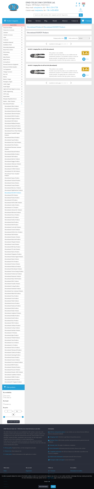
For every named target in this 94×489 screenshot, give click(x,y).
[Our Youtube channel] (79, 3)
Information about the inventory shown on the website (66, 448)
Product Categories (12, 21)
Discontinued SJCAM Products (12, 171)
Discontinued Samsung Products (12, 355)
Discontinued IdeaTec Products (12, 159)
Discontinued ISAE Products (12, 217)
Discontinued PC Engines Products (13, 382)
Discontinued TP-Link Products (12, 249)
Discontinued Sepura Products (12, 178)
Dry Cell (5, 74)
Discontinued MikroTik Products (13, 293)
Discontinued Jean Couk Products (13, 142)
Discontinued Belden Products (12, 154)
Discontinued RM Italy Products (12, 247)
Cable (4, 37)
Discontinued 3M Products (11, 156)
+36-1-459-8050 (52, 10)
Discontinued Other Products (12, 106)
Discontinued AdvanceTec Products (13, 210)
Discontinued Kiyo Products (11, 320)
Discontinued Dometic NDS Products (14, 372)
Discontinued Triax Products (12, 296)
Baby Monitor (6, 57)
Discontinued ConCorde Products (13, 227)
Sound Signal (6, 86)
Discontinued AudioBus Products (13, 374)
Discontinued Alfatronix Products (13, 164)
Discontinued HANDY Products (13, 192)
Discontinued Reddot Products (12, 315)
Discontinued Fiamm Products (12, 197)
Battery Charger (7, 79)
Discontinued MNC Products (12, 281)
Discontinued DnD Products (11, 224)
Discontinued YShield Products (12, 337)
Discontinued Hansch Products (12, 379)
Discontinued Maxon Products (12, 137)
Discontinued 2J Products (11, 332)
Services (38, 21)
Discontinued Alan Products (11, 166)
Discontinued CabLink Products (12, 180)
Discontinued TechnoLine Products (13, 274)
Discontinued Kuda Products (12, 318)
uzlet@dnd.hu (38, 7)
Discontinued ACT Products (11, 207)
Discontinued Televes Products (12, 347)
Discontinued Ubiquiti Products (12, 242)
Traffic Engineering (8, 91)
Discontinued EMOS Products (12, 116)
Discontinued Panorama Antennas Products (13, 148)
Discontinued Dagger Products (12, 161)
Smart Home (6, 96)
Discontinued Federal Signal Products (14, 256)
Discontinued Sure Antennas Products (14, 291)
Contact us (75, 21)
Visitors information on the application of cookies (20, 454)
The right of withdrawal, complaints (61, 445)
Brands (55, 21)
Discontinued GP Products (11, 200)
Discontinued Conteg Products (12, 286)
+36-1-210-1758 (52, 7)
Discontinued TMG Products (12, 323)
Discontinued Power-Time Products (13, 131)
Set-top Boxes (6, 62)
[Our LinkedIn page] (83, 6)
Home (30, 21)
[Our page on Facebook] (76, 3)
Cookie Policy (50, 477)
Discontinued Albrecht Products (12, 113)
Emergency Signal (7, 81)
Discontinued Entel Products (12, 222)
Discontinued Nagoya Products (12, 118)
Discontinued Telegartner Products (13, 254)
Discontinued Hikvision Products (13, 212)
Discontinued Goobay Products (12, 328)
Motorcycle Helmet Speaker (10, 67)
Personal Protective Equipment (10, 64)
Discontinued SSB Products (11, 234)
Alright (53, 486)
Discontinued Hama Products (12, 259)
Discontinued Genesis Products (12, 360)
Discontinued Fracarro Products (12, 369)
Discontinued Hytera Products (12, 251)
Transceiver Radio (7, 27)
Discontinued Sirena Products (12, 183)
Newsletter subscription (13, 421)
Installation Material (8, 42)
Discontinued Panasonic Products (13, 276)
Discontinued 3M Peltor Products (13, 128)
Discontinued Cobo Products (12, 298)
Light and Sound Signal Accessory (11, 89)
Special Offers (13, 25)
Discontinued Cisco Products (12, 342)
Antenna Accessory (8, 35)
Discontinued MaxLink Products (13, 239)
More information (43, 486)
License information (61, 459)
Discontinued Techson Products (12, 264)
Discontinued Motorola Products (13, 111)
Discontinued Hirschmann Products (13, 269)
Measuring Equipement (9, 47)
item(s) (86, 20)
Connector (5, 40)
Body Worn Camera (8, 49)
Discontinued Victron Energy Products (14, 271)
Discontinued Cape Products (11, 140)
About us (64, 21)
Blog (45, 21)
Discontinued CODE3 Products (12, 169)
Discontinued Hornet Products (12, 357)
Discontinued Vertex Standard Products (12, 174)
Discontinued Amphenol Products (13, 313)
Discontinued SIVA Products (12, 261)
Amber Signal (6, 84)
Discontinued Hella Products (12, 308)
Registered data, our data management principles (20, 447)
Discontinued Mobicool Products (13, 266)
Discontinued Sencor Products (12, 215)
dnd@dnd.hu (39, 10)
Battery (5, 76)
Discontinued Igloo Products (12, 335)
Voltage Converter (7, 72)
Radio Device (6, 59)
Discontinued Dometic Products (12, 237)
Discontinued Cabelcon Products (13, 352)
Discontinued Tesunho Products (12, 283)
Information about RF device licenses (64, 456)
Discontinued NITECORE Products (13, 202)
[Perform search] (81, 15)
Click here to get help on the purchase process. (64, 437)
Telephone (5, 54)
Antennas (5, 32)
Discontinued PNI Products (11, 195)
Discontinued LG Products (11, 345)
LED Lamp (6, 94)
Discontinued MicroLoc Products (13, 188)
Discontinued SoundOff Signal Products (12, 134)
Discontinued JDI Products (11, 121)
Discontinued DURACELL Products (13, 232)
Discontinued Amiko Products (12, 205)
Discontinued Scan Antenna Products (14, 362)
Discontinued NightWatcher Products (14, 190)
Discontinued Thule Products (12, 301)
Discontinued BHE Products (11, 364)
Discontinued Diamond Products (13, 126)
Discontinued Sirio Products (11, 145)
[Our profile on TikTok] (79, 6)
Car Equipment (7, 69)
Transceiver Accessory (8, 30)
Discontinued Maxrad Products (12, 151)
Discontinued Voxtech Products (12, 229)
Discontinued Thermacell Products (13, 350)
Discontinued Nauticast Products (13, 305)
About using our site (12, 451)
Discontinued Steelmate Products (13, 288)
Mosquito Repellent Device (10, 99)
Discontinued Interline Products (12, 330)
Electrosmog (6, 52)
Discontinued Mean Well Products (13, 278)
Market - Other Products (9, 101)
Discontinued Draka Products (12, 310)
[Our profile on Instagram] (76, 6)
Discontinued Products (8, 103)
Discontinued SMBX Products (12, 377)
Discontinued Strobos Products (12, 219)
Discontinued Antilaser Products (12, 325)
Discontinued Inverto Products (12, 303)
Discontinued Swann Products (12, 185)
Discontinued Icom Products (11, 108)
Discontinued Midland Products (12, 123)
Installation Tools (7, 44)
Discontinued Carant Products (12, 244)
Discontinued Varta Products (12, 340)
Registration (29, 470)
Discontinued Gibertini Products (12, 367)
